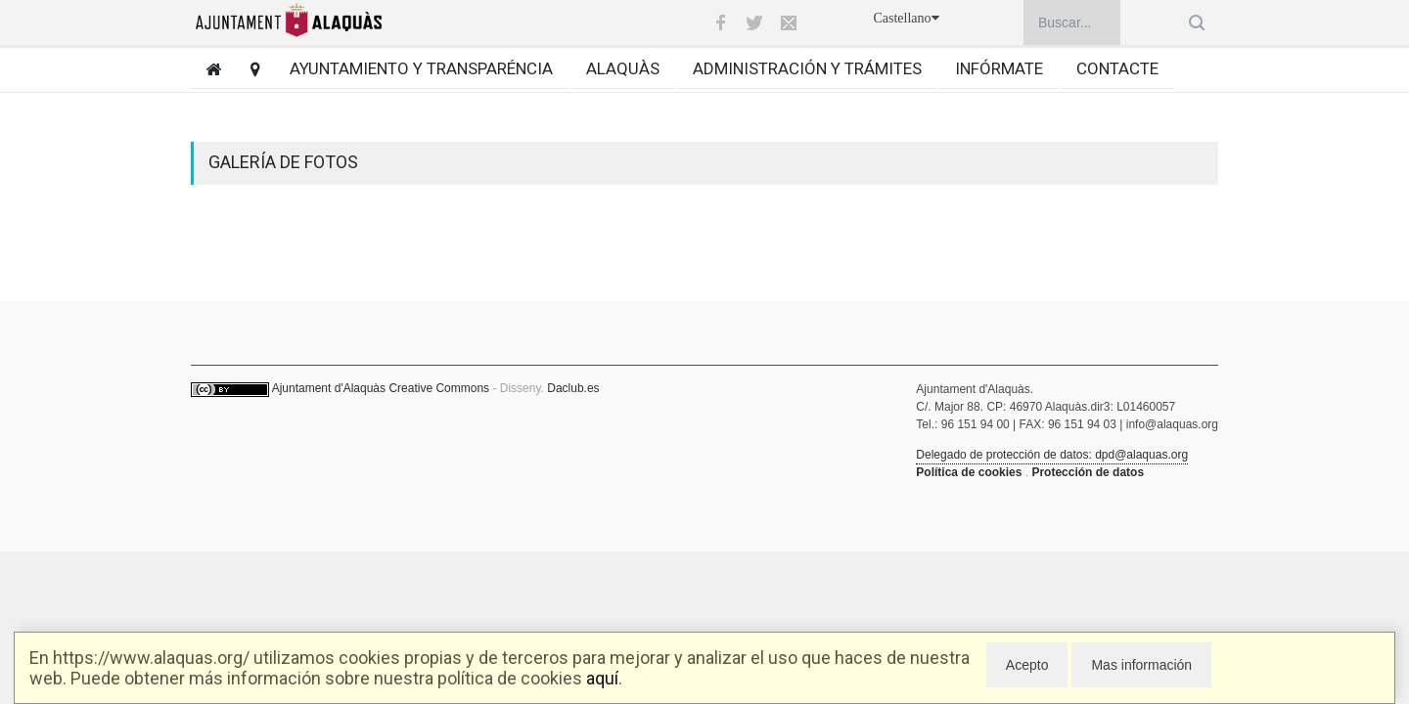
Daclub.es (573, 388)
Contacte (1117, 68)
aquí (602, 678)
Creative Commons (438, 388)
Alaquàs (622, 68)
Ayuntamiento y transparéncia (421, 68)
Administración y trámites (807, 68)
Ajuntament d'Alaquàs (329, 388)
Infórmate (999, 68)
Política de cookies (969, 472)
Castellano (905, 18)
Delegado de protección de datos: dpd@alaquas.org (1052, 455)
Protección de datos (1087, 472)
